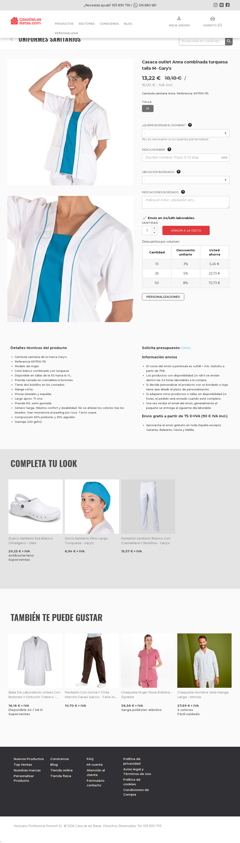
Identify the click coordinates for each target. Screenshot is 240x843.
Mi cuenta (95, 765)
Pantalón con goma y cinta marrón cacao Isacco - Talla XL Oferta (90, 694)
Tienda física (60, 776)
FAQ (90, 759)
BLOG (128, 23)
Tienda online (61, 770)
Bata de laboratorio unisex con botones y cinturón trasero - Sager (34, 694)
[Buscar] (206, 41)
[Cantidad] (147, 230)
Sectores (87, 23)
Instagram (215, 5)
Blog (54, 765)
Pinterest (221, 5)
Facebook (227, 5)
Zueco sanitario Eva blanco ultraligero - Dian (30, 540)
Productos (64, 23)
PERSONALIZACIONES (163, 297)
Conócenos (109, 23)
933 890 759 (150, 826)
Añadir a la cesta (186, 230)
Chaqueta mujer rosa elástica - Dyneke (146, 694)
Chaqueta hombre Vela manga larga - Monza (203, 694)
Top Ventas (23, 765)
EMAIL (186, 348)
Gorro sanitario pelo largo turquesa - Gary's (86, 540)
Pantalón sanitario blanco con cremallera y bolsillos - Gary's (145, 540)
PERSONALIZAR (66, 33)
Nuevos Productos (29, 759)
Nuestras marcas (27, 770)
